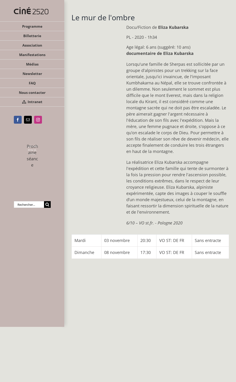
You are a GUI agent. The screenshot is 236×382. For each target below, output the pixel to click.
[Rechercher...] (29, 204)
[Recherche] (47, 204)
